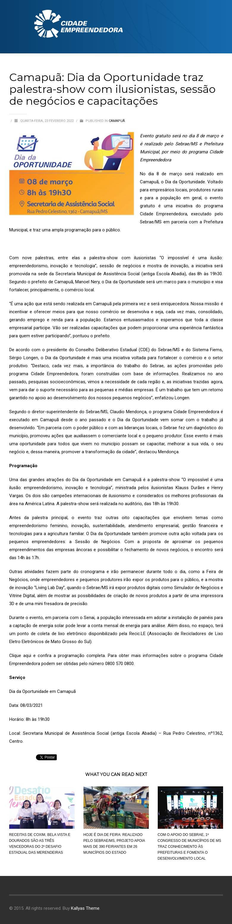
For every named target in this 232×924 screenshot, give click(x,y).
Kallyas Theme (85, 908)
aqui (27, 655)
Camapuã (117, 121)
